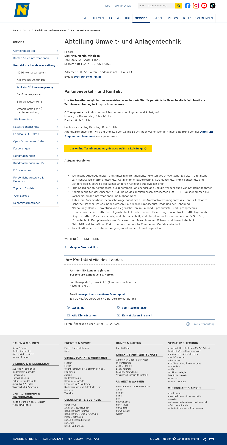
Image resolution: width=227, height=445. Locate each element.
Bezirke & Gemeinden (198, 18)
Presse (158, 18)
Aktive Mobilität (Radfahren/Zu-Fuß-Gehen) (189, 348)
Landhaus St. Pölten (35, 134)
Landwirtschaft (123, 368)
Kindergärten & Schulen (23, 372)
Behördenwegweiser (29, 94)
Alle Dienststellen (84, 315)
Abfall (119, 389)
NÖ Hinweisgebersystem (31, 72)
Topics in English (123, 5)
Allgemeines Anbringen (31, 79)
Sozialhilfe (69, 423)
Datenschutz (53, 438)
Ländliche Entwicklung (127, 372)
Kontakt (92, 438)
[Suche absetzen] (178, 5)
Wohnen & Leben (20, 357)
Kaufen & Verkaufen (21, 351)
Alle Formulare (35, 119)
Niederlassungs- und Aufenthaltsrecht (82, 387)
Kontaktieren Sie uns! (137, 315)
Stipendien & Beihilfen (22, 384)
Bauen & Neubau (20, 348)
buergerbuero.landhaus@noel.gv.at (101, 294)
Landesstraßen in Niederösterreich (184, 351)
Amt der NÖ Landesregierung (85, 30)
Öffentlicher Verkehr (177, 375)
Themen (98, 18)
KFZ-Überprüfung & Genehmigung (184, 363)
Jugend (68, 375)
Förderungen (35, 148)
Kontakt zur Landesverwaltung (50, 30)
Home (83, 18)
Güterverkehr (174, 360)
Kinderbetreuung (72, 378)
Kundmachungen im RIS (35, 163)
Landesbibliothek (20, 378)
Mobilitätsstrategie (177, 372)
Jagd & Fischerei (124, 365)
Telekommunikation (21, 405)
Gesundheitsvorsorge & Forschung (81, 414)
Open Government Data (35, 141)
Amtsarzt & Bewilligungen (76, 407)
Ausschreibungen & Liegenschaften (185, 396)
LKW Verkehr (174, 366)
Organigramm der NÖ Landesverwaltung (29, 110)
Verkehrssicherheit (177, 381)
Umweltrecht (122, 407)
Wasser (119, 414)
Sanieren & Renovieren (23, 354)
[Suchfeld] (156, 5)
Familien (68, 362)
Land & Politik (119, 18)
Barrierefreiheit (26, 438)
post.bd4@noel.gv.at (87, 76)
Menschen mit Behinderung (77, 384)
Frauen (67, 365)
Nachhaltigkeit (123, 401)
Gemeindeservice (35, 50)
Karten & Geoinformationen (35, 58)
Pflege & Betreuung (73, 417)
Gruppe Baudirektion (81, 247)
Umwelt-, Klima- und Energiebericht (133, 386)
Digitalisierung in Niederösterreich (28, 402)
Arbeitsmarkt (174, 393)
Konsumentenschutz (74, 381)
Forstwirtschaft (123, 362)
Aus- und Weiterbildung (23, 368)
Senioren (68, 390)
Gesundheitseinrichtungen (77, 411)
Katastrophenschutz (35, 126)
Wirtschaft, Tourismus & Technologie (185, 408)
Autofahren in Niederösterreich (183, 354)
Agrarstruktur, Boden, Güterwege (132, 359)
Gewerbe (172, 399)
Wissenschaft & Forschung (25, 387)
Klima (118, 395)
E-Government (35, 170)
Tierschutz (69, 393)
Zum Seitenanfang (200, 324)
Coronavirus (70, 404)
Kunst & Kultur (123, 348)
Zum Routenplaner (133, 308)
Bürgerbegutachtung (29, 101)
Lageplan (77, 308)
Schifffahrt (173, 378)
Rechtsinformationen (35, 203)
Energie (119, 392)
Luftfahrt (172, 369)
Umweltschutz (123, 411)
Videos (173, 18)
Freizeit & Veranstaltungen (76, 348)
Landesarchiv (18, 375)
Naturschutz (122, 404)
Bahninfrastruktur (176, 357)
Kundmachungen (35, 155)
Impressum (75, 438)
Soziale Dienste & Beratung (77, 420)
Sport (67, 351)
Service (141, 18)
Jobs (107, 5)
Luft (118, 398)
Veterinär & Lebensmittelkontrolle (132, 375)
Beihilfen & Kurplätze (74, 426)
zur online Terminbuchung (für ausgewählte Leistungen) (108, 148)
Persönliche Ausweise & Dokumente (35, 179)
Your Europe (35, 195)
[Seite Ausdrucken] (211, 440)
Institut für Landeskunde (24, 381)
